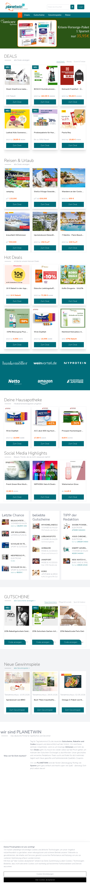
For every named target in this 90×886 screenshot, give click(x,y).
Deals (27, 15)
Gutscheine (39, 15)
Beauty (69, 61)
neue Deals (60, 61)
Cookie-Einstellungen (45, 874)
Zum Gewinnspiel (17, 709)
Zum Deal (17, 101)
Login (81, 7)
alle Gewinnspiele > (22, 668)
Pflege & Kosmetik (65, 602)
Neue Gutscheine (51, 602)
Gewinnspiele (54, 15)
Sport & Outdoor (79, 602)
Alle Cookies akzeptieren (45, 880)
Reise (67, 15)
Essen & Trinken (79, 61)
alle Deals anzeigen (21, 60)
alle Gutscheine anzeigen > (24, 600)
